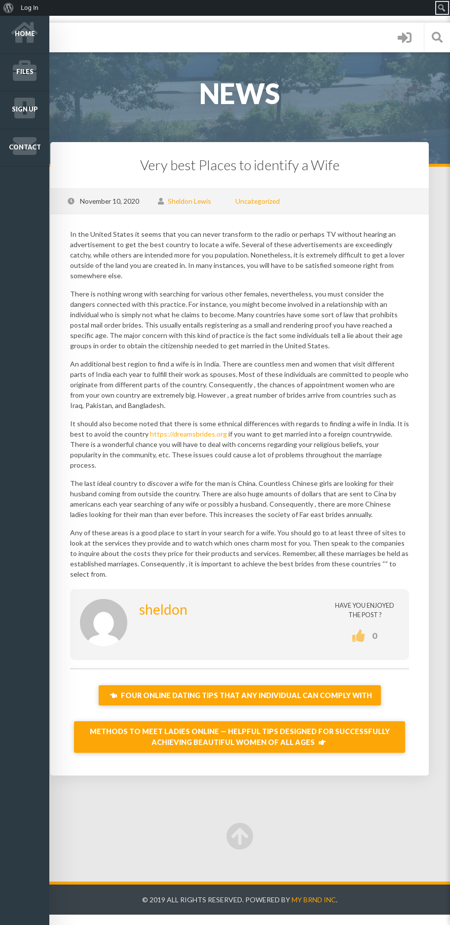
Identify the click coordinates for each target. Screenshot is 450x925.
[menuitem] (8, 8)
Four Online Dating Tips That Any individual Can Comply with (249, 706)
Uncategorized (277, 201)
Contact (25, 147)
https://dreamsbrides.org (239, 434)
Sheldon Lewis (208, 201)
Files (25, 71)
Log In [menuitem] (29, 7)
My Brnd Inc (323, 910)
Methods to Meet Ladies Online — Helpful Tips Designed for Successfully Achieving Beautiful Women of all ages (250, 747)
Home (25, 33)
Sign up (25, 109)
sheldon (182, 619)
